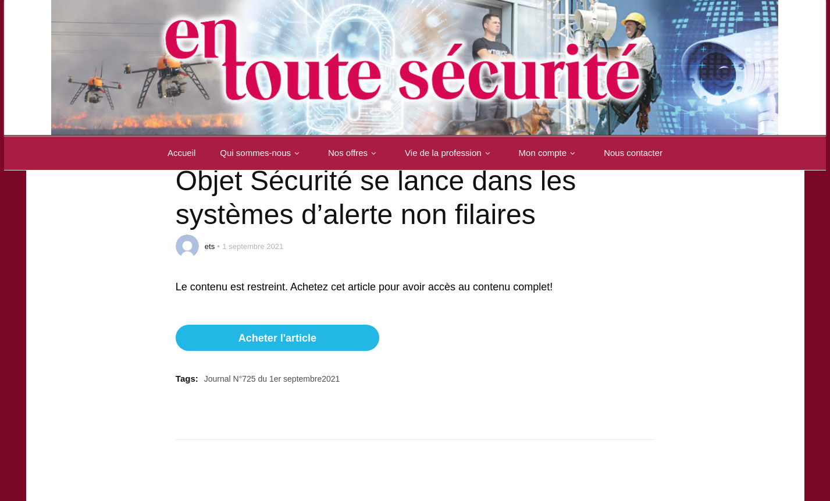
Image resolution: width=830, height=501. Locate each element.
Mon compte (549, 153)
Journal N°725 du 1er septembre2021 (272, 378)
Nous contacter (633, 153)
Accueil (181, 153)
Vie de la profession (449, 153)
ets (210, 246)
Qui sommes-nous (262, 153)
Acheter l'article (277, 338)
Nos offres (354, 153)
